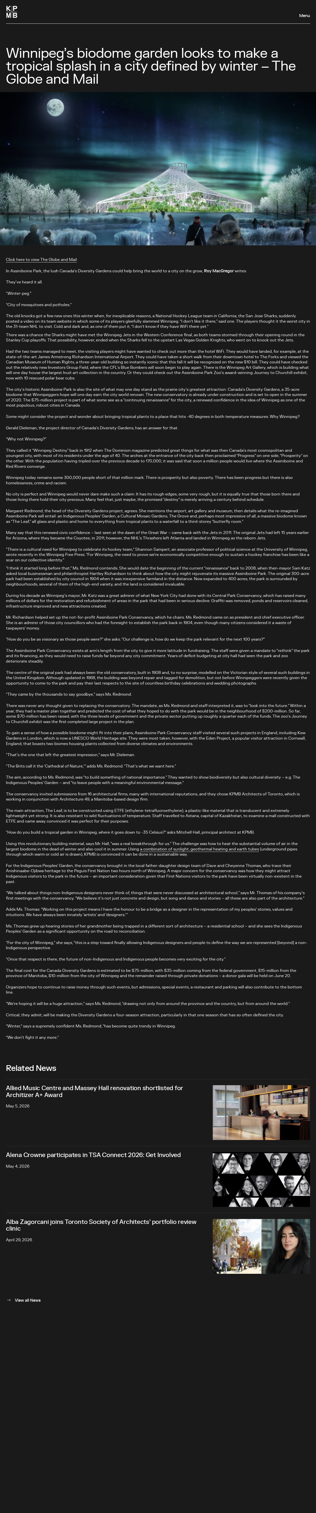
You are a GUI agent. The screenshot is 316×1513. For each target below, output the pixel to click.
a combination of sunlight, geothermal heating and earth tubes (199, 849)
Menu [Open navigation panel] (304, 16)
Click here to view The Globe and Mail (41, 260)
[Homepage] (12, 12)
